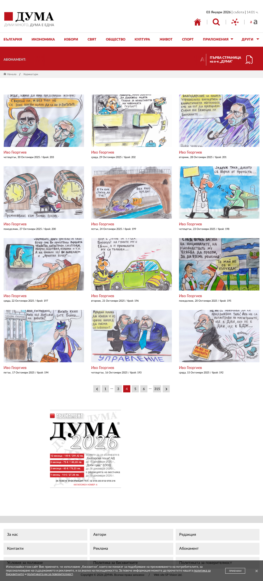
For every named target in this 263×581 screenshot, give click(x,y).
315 (157, 389)
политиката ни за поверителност (50, 574)
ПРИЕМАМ (235, 571)
